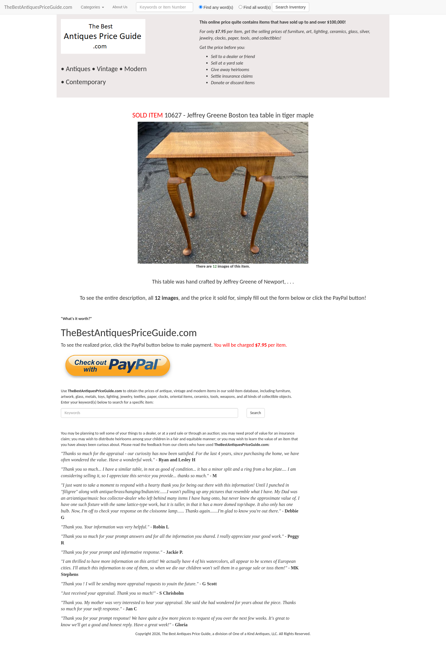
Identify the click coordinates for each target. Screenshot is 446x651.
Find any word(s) (213, 7)
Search (255, 412)
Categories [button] (92, 7)
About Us (120, 7)
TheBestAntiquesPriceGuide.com (38, 7)
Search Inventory (291, 7)
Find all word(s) (252, 7)
